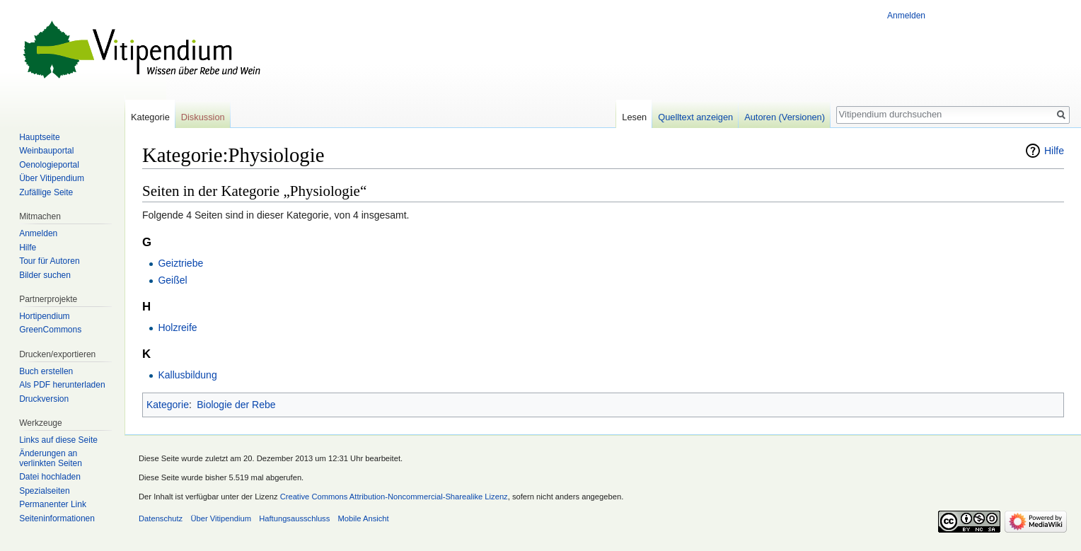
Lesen (634, 117)
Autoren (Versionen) (784, 117)
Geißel (172, 280)
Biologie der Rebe (236, 404)
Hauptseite (39, 137)
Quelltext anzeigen (695, 117)
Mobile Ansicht (363, 518)
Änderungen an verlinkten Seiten (50, 458)
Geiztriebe (180, 263)
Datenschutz (161, 518)
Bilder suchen (45, 275)
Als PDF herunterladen (62, 385)
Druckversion (44, 399)
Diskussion (203, 117)
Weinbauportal (46, 151)
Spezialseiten (44, 491)
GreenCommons (50, 330)
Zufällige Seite (46, 192)
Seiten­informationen (57, 518)
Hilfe (1054, 150)
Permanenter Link (52, 504)
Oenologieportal (49, 165)
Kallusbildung (187, 375)
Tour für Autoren (49, 261)
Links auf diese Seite (58, 440)
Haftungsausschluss (294, 518)
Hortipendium (44, 316)
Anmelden (906, 16)
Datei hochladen (50, 477)
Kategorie (167, 404)
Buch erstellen (46, 371)
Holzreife (177, 327)
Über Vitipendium (51, 178)
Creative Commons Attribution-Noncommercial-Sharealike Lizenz (394, 496)
